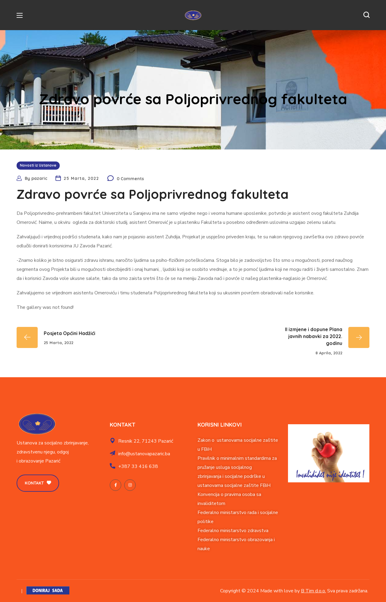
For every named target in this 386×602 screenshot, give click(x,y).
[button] (366, 15)
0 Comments (130, 178)
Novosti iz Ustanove (38, 165)
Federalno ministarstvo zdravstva (233, 530)
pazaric (39, 178)
